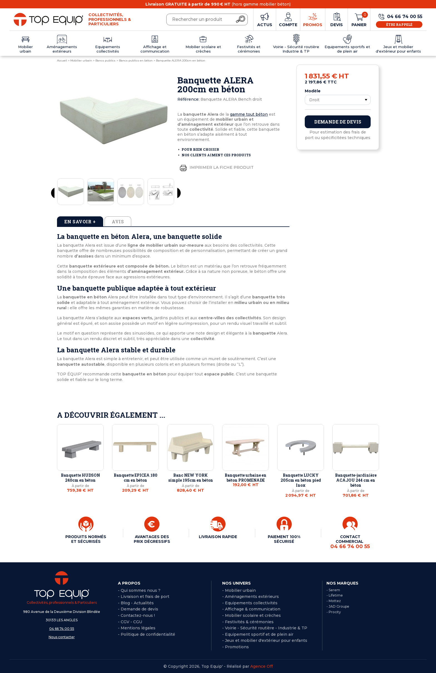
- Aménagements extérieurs (250, 596)
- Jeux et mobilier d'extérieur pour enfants (264, 640)
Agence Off (261, 666)
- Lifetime (334, 595)
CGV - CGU (131, 621)
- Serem (333, 590)
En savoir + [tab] (80, 221)
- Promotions (235, 646)
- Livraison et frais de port (143, 596)
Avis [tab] (118, 221)
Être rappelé (399, 24)
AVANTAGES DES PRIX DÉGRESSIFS (151, 539)
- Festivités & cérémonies (248, 621)
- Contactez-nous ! (136, 615)
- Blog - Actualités (136, 602)
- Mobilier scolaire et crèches (251, 615)
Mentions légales (138, 627)
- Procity (333, 612)
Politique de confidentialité (148, 634)
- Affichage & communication (251, 608)
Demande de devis (337, 122)
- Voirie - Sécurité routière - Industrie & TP (264, 627)
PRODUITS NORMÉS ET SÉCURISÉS (85, 541)
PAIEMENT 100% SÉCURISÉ (284, 539)
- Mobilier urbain (239, 590)
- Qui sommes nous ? (139, 590)
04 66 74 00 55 (61, 628)
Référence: (188, 99)
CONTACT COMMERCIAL (350, 541)
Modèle (313, 90)
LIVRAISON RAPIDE (218, 536)
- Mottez (333, 600)
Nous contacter (62, 637)
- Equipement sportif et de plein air (257, 634)
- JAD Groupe (337, 606)
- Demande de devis (138, 608)
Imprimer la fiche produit (215, 167)
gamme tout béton (249, 114)
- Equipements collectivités (250, 602)
